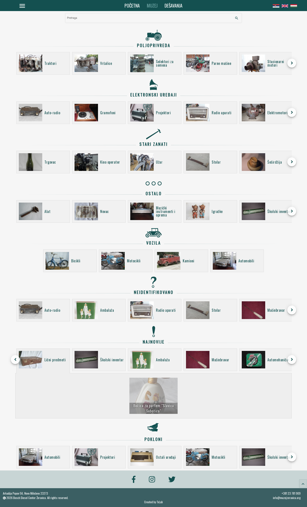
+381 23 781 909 (291, 493)
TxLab (160, 502)
